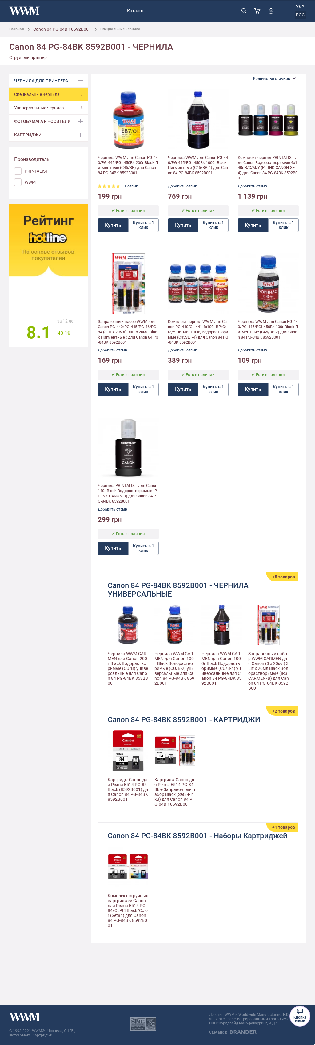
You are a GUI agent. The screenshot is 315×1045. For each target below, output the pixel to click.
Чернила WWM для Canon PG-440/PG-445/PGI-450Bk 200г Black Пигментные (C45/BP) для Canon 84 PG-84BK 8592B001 (128, 165)
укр (300, 6)
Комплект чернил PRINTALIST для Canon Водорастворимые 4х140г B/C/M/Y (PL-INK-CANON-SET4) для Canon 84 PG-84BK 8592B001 (267, 168)
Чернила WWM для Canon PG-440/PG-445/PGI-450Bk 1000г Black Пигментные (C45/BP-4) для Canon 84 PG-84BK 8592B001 (198, 165)
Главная (16, 29)
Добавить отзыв (182, 186)
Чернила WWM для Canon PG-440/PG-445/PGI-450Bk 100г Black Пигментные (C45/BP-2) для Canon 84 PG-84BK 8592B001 (268, 329)
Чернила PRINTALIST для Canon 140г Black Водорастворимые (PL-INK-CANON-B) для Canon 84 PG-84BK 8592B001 (127, 493)
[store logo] (24, 10)
